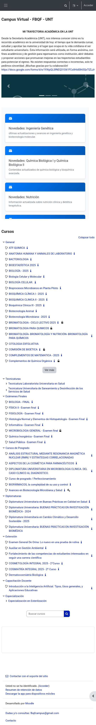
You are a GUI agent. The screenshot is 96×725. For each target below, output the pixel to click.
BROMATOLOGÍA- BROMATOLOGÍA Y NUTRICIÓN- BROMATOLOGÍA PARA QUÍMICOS (48, 336)
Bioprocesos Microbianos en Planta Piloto (33, 288)
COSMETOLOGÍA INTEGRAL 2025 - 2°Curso (34, 563)
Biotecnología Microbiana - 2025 (28, 316)
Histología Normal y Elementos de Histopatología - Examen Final (47, 419)
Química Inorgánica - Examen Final (29, 436)
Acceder (88, 5)
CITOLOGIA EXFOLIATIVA (24, 343)
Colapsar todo (86, 237)
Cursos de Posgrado (17, 448)
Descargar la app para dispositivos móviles (30, 693)
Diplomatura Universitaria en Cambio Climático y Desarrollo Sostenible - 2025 (43, 519)
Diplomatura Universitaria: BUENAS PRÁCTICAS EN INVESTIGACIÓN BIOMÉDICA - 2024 (49, 509)
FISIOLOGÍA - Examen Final (24, 413)
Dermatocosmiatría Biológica (26, 574)
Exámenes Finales (16, 396)
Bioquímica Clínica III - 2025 (25, 305)
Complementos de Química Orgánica (30, 361)
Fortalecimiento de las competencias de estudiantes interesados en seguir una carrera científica (48, 555)
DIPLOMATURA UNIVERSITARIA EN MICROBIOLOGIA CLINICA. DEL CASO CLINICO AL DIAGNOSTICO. (48, 471)
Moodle (29, 703)
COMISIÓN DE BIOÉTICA (23, 349)
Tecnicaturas (13, 378)
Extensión (11, 536)
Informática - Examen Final (24, 425)
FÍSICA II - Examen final (22, 407)
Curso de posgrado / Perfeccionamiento (32, 478)
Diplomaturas (13, 496)
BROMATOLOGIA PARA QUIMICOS (29, 328)
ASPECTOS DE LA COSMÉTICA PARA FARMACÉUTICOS (41, 463)
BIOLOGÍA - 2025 (18, 270)
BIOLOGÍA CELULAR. (21, 282)
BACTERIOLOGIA (19, 259)
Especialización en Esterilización (27, 600)
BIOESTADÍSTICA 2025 (22, 265)
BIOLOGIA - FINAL (19, 402)
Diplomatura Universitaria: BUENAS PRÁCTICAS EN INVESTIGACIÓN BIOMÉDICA (49, 528)
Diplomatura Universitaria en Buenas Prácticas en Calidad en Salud (48, 501)
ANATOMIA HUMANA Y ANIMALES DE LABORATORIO (40, 253)
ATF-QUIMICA (17, 247)
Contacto (10, 720)
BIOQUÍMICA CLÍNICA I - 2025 (26, 293)
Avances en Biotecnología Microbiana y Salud (35, 490)
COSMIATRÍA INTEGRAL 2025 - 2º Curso (32, 569)
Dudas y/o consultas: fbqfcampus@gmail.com (32, 713)
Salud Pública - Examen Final (26, 442)
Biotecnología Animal (21, 311)
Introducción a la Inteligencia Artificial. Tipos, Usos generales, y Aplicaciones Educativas (46, 588)
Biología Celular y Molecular (25, 276)
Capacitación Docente (18, 580)
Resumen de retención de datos (23, 689)
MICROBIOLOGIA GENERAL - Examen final (33, 430)
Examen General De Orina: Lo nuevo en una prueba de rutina (44, 542)
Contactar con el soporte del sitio (26, 676)
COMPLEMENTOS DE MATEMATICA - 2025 (34, 355)
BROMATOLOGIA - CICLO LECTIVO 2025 (32, 322)
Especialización (14, 596)
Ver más (49, 370)
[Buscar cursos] (45, 614)
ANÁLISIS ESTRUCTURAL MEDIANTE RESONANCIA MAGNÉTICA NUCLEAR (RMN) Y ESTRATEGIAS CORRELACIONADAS (47, 455)
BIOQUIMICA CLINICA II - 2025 (27, 299)
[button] (66, 5)
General (9, 242)
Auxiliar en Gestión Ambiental (26, 548)
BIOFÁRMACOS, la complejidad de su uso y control (38, 484)
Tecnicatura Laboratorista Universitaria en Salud (36, 383)
